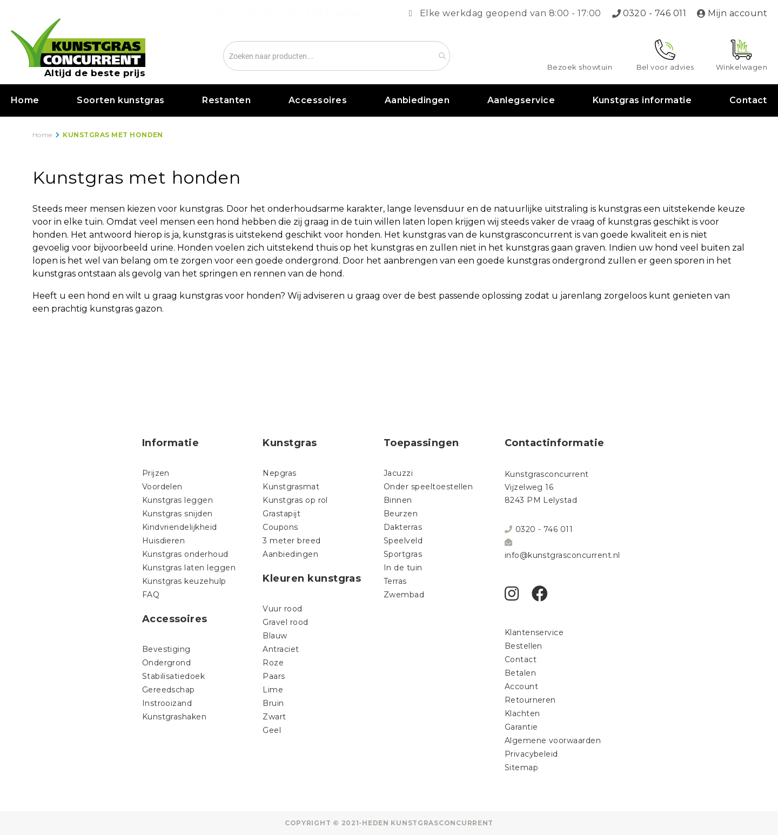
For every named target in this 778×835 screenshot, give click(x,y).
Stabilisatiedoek (173, 676)
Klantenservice (534, 632)
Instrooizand (167, 703)
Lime (273, 690)
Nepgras (279, 473)
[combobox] (336, 56)
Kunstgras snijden (177, 513)
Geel (272, 730)
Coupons (280, 527)
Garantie (521, 727)
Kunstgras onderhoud (185, 554)
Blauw (275, 636)
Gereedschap (168, 690)
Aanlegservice (521, 100)
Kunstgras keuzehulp (184, 581)
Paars (274, 676)
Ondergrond (166, 663)
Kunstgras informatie (642, 100)
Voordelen (162, 486)
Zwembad (404, 595)
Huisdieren (163, 541)
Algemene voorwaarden (553, 740)
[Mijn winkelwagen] (741, 55)
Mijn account (737, 13)
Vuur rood (282, 609)
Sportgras (403, 554)
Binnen (398, 500)
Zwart (274, 717)
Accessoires (318, 100)
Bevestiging (166, 649)
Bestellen (523, 646)
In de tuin (403, 568)
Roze (273, 663)
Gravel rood (285, 622)
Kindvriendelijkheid (179, 527)
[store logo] (78, 42)
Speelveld (403, 541)
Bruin (273, 703)
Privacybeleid (531, 754)
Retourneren (530, 700)
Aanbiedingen (417, 100)
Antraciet (281, 649)
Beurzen (401, 513)
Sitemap (521, 767)
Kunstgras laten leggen (189, 568)
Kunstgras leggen (177, 500)
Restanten (226, 100)
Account (521, 686)
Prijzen (156, 473)
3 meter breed (291, 541)
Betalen (520, 673)
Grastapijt (281, 513)
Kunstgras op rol (295, 500)
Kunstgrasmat (291, 486)
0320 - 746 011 (655, 13)
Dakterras (403, 527)
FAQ (150, 595)
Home (25, 100)
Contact (748, 100)
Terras (395, 581)
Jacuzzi (398, 473)
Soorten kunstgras (120, 100)
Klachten (522, 713)
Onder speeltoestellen (428, 486)
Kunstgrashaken (174, 717)
